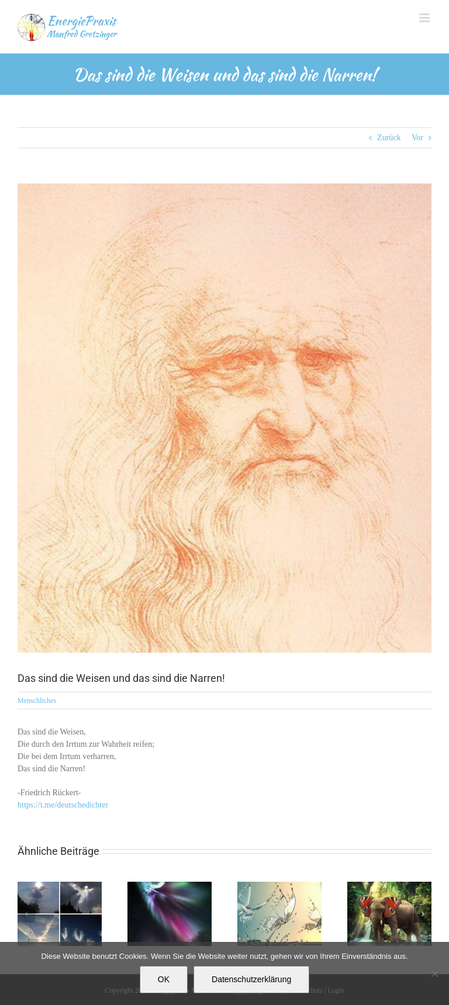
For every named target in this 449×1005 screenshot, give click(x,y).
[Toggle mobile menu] (425, 18)
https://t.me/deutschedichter (63, 804)
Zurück (388, 137)
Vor (417, 137)
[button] (26, 914)
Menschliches (37, 700)
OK (164, 979)
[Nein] (434, 973)
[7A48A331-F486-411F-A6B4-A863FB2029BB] (224, 418)
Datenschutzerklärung (251, 979)
